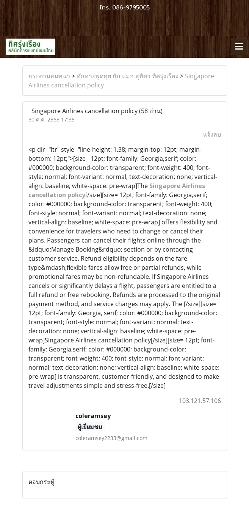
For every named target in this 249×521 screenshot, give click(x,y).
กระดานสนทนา (49, 76)
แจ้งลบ (212, 134)
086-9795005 (131, 7)
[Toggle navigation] (239, 47)
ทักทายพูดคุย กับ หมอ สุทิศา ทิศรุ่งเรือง (128, 76)
